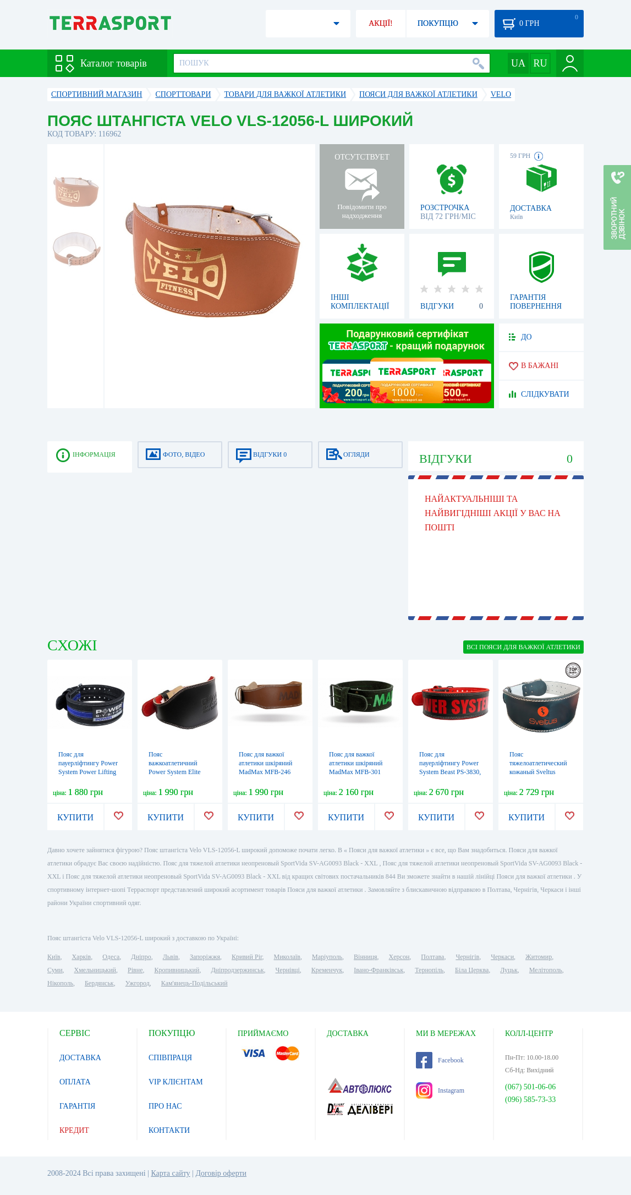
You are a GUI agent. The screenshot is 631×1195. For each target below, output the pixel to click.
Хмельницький (95, 970)
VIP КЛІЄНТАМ (176, 1082)
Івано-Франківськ (378, 970)
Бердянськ (99, 983)
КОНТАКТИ (169, 1130)
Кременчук (327, 970)
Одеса (110, 957)
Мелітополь (545, 970)
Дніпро (141, 957)
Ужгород (137, 983)
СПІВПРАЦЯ (170, 1058)
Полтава (432, 957)
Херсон (399, 957)
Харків (81, 957)
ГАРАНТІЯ (77, 1106)
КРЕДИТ (74, 1130)
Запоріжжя (205, 957)
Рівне (135, 970)
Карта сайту (170, 1173)
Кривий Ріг (247, 957)
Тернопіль (429, 970)
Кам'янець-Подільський (194, 983)
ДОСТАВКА (80, 1058)
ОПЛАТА (75, 1082)
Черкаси (502, 957)
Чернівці (288, 970)
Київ (53, 957)
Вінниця (365, 957)
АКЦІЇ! (381, 23)
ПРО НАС (165, 1106)
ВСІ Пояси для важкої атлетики (523, 647)
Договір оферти (220, 1173)
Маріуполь (327, 957)
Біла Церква (472, 970)
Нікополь (60, 983)
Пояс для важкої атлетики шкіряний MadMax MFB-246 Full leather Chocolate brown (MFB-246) (268, 771)
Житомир (538, 957)
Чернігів (467, 957)
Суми (55, 970)
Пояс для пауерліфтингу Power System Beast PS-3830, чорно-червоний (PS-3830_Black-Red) (450, 771)
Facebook (440, 1060)
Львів (170, 957)
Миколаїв (287, 957)
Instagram (440, 1090)
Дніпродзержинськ (237, 970)
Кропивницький (176, 970)
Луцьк (509, 970)
